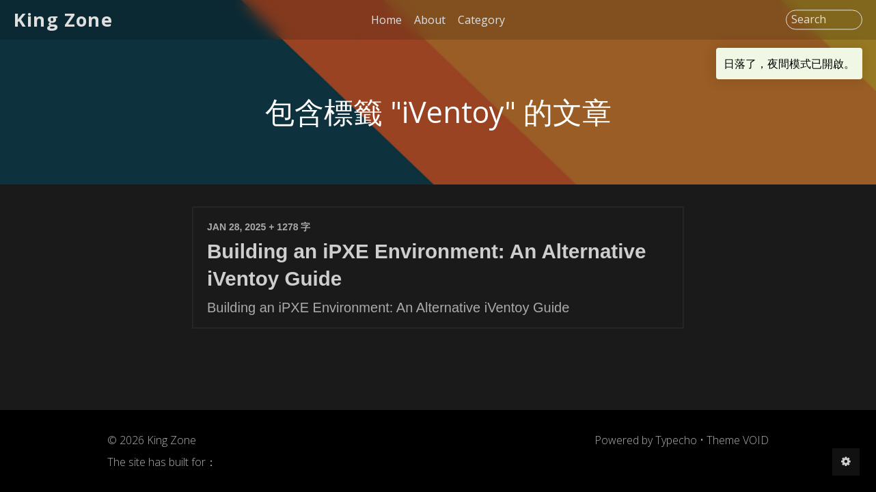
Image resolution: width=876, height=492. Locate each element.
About (430, 19)
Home (386, 19)
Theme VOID (738, 440)
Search (808, 19)
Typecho (676, 440)
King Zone (63, 19)
